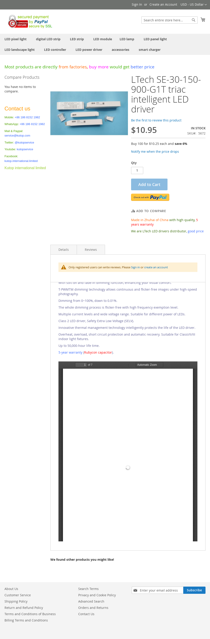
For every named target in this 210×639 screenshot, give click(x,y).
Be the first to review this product (156, 120)
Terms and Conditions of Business (30, 614)
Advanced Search (91, 601)
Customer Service (17, 595)
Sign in (135, 267)
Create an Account (163, 4)
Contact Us (86, 614)
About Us (11, 589)
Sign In (137, 4)
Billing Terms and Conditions (26, 620)
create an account (156, 267)
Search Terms (88, 589)
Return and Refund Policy (23, 607)
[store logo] (28, 21)
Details (63, 249)
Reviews (91, 249)
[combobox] (169, 20)
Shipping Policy (15, 601)
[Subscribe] (194, 590)
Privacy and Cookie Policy (97, 595)
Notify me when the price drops (155, 151)
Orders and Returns (93, 607)
